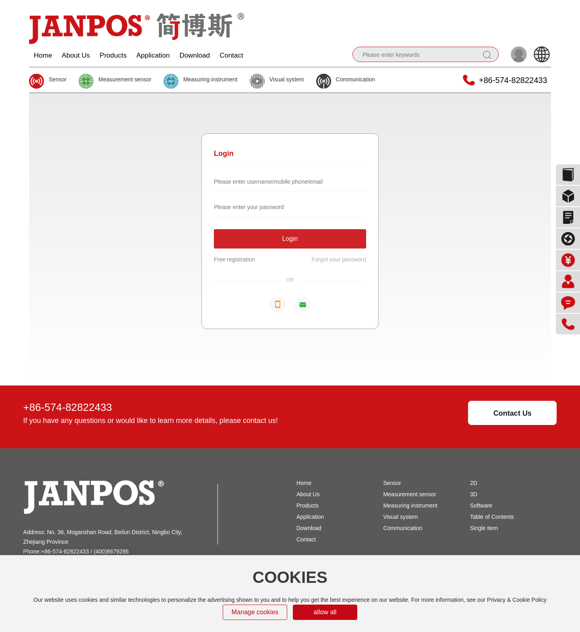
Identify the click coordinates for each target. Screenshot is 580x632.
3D (473, 494)
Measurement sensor (124, 79)
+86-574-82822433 (513, 80)
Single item (484, 528)
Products (307, 505)
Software (481, 505)
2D (473, 483)
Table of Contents (492, 517)
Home (303, 483)
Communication (355, 79)
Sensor (57, 79)
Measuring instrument (210, 79)
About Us (308, 494)
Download (308, 528)
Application (310, 517)
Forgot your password (339, 259)
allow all (324, 612)
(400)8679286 (110, 551)
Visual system (286, 79)
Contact (306, 539)
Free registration (234, 259)
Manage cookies (255, 612)
